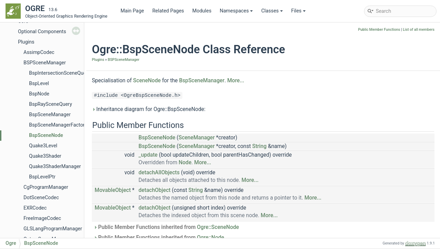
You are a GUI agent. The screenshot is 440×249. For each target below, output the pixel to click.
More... (235, 80)
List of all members (418, 29)
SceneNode (147, 80)
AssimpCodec (38, 52)
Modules (201, 11)
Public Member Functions (379, 29)
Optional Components (42, 32)
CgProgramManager (45, 187)
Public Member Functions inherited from (166, 227)
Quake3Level (43, 146)
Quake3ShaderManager (55, 166)
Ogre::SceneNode (218, 227)
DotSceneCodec (41, 198)
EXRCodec (35, 208)
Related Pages (168, 11)
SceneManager (197, 138)
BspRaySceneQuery (50, 104)
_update (147, 155)
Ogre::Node (210, 237)
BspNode (39, 94)
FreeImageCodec (42, 218)
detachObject (154, 190)
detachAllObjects (159, 172)
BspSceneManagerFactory (58, 125)
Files (298, 11)
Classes (272, 11)
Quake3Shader (45, 156)
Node (185, 162)
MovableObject (113, 190)
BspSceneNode (46, 135)
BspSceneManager (50, 115)
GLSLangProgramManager (52, 229)
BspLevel (39, 83)
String (259, 146)
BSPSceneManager (44, 63)
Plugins (26, 42)
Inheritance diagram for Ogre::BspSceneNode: (148, 109)
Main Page (132, 11)
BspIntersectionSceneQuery (59, 73)
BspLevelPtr (42, 177)
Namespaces (236, 11)
